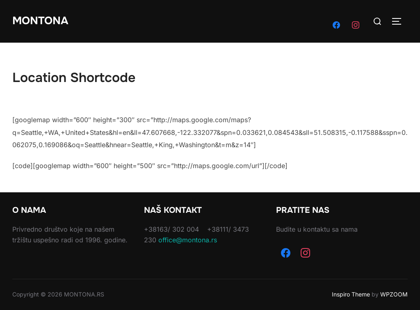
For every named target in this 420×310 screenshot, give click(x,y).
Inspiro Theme (351, 294)
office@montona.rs (187, 240)
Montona (40, 20)
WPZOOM (394, 294)
